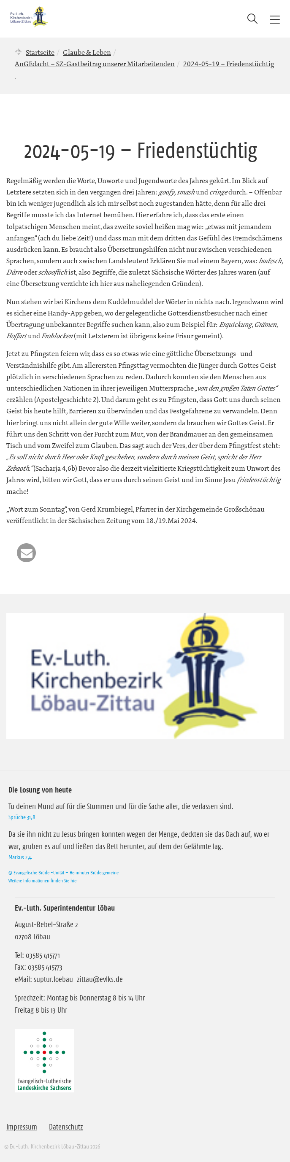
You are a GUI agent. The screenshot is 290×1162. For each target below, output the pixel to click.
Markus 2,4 (20, 857)
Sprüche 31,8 (21, 817)
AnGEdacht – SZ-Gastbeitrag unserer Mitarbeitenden (95, 63)
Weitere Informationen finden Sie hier (43, 880)
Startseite (40, 52)
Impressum (21, 1127)
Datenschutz (66, 1127)
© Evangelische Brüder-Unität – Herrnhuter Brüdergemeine (63, 872)
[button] (26, 552)
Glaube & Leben (87, 52)
